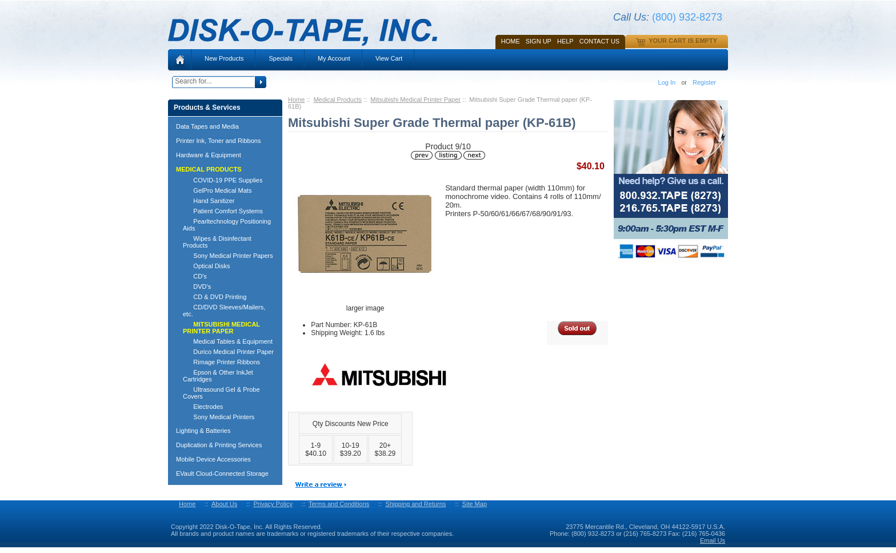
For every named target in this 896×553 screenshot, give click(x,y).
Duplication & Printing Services (219, 444)
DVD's (197, 286)
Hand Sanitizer (209, 200)
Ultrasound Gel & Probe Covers (221, 393)
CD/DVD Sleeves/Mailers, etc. (224, 310)
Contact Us (599, 41)
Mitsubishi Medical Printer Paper (415, 99)
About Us (224, 503)
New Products (224, 58)
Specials (281, 58)
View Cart (388, 58)
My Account (334, 58)
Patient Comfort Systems (223, 211)
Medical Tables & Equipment (228, 341)
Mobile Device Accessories (213, 459)
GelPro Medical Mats (217, 190)
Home (510, 41)
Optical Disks (206, 265)
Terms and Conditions (339, 503)
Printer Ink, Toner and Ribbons (218, 140)
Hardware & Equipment (208, 155)
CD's (195, 276)
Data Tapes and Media (207, 126)
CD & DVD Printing (214, 296)
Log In (667, 82)
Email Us (712, 540)
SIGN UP (538, 41)
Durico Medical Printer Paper (228, 351)
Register (704, 82)
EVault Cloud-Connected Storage (222, 473)
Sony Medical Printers (218, 416)
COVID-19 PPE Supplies (222, 180)
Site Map (474, 503)
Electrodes (203, 406)
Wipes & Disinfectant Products (217, 242)
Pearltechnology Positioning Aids (227, 225)
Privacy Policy (272, 503)
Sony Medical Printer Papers (228, 255)
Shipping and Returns (416, 503)
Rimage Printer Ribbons (221, 362)
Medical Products (338, 99)
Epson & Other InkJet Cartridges (218, 376)
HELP (565, 41)
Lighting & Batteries (203, 430)
